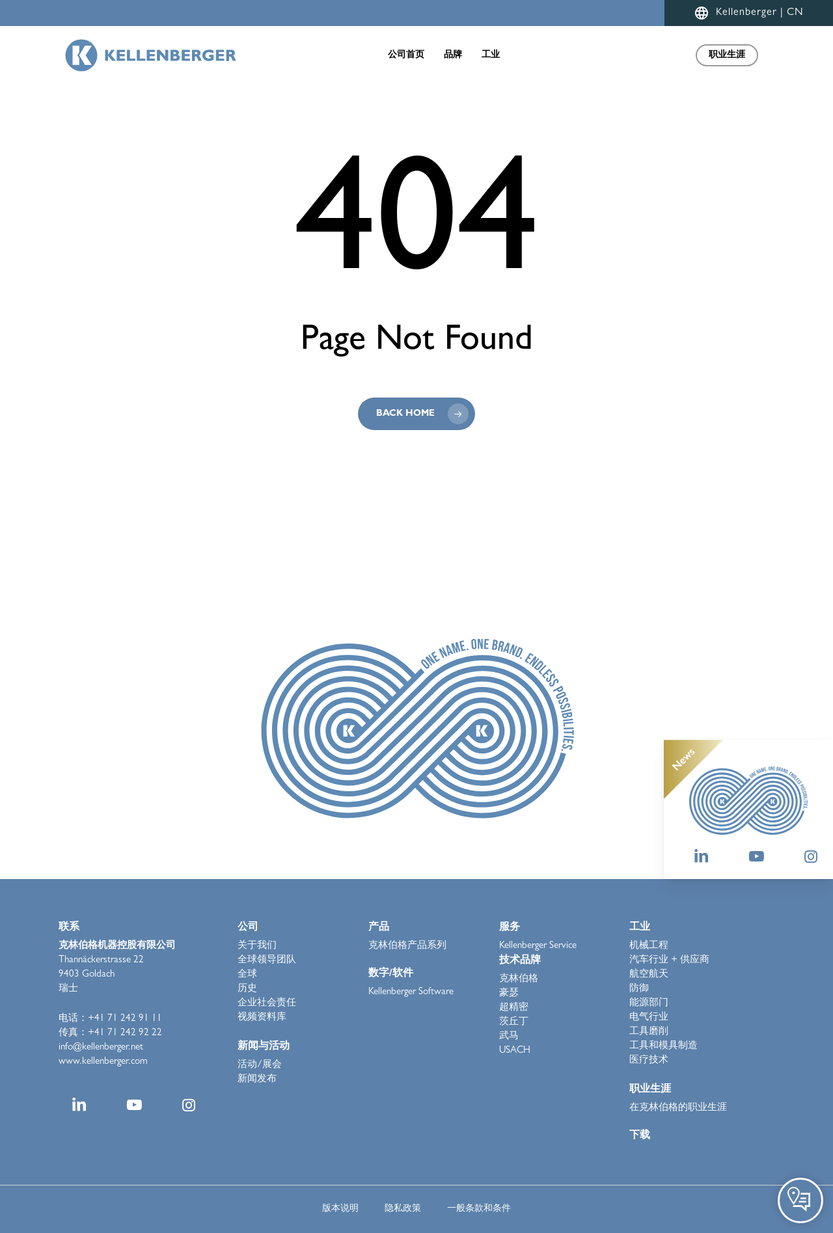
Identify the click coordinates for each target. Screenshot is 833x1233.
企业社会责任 (267, 1004)
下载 (639, 1136)
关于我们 (257, 946)
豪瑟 (509, 994)
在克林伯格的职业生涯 (678, 1108)
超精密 (513, 1008)
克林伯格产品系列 (407, 946)
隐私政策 (403, 1208)
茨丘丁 (513, 1022)
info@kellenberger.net (101, 1048)
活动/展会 (260, 1065)
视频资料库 (262, 1018)
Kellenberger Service (538, 946)
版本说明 (340, 1208)
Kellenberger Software (411, 992)
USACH (514, 1051)
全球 (247, 975)
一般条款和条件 (479, 1208)
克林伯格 (518, 979)
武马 (509, 1037)
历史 (247, 989)
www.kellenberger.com (103, 1062)
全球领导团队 (267, 961)
